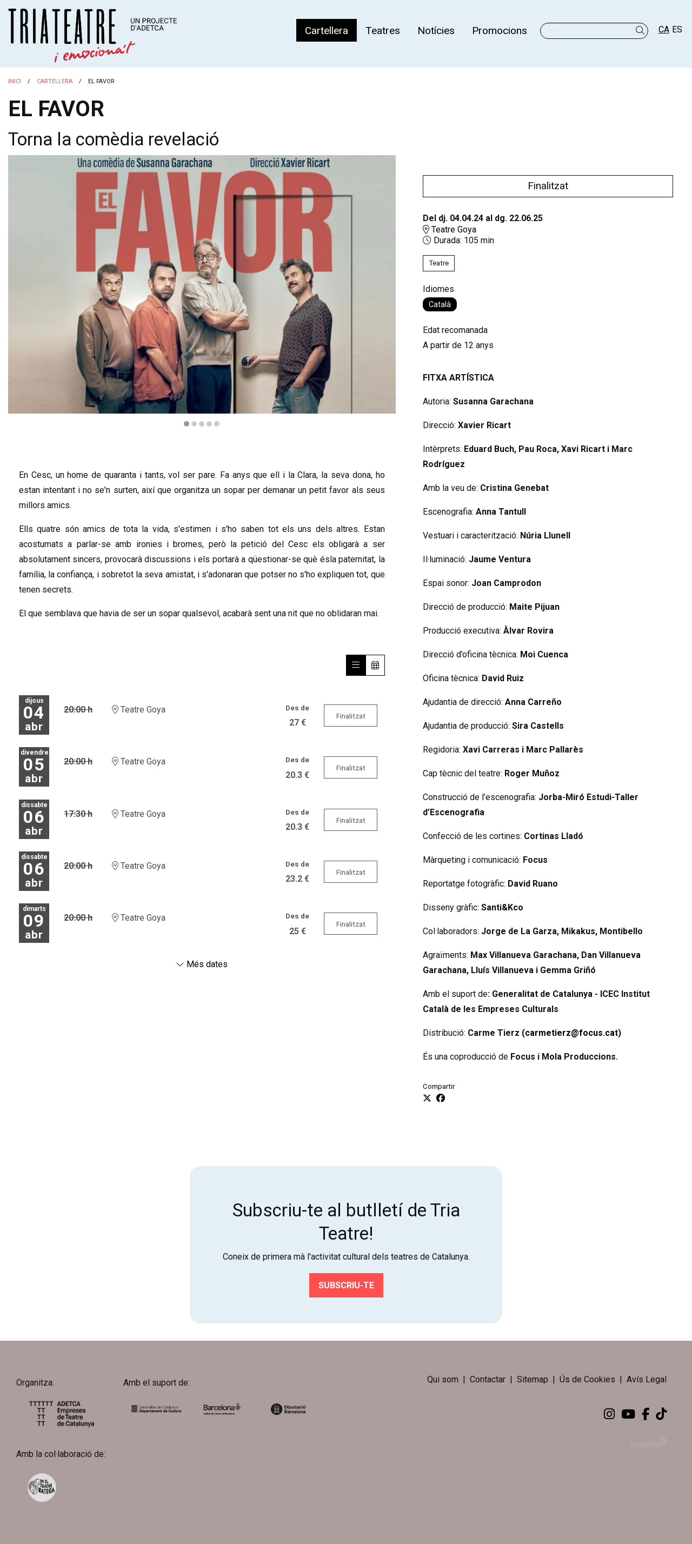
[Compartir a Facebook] (440, 1098)
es (677, 29)
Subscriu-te (346, 1285)
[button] (642, 30)
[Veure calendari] (375, 665)
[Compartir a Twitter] (427, 1098)
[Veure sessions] (355, 665)
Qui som (442, 1379)
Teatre (439, 263)
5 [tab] (216, 424)
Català (440, 304)
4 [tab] (209, 424)
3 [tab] (201, 424)
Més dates (202, 964)
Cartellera (54, 81)
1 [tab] (186, 424)
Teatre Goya (449, 229)
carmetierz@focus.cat (571, 1033)
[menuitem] (326, 30)
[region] (202, 292)
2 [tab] (194, 424)
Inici (14, 81)
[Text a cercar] (594, 31)
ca (663, 29)
